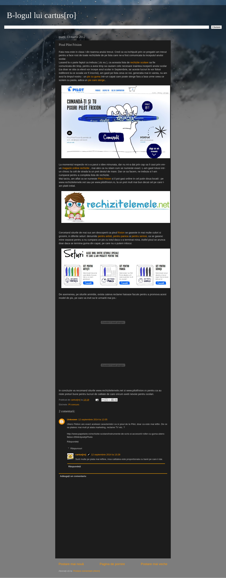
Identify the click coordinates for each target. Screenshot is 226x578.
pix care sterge (96, 80)
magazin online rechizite (75, 168)
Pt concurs (73, 404)
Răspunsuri (76, 448)
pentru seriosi (139, 236)
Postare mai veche (154, 564)
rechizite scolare (139, 62)
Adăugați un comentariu (73, 476)
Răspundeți (73, 441)
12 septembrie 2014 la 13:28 (105, 454)
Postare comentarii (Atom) (86, 571)
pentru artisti (105, 236)
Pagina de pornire (112, 564)
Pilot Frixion (104, 178)
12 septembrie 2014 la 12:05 (92, 419)
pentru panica (120, 236)
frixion (121, 232)
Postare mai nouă (71, 564)
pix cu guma (94, 76)
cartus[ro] (76, 399)
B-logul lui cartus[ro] (41, 15)
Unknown (72, 419)
